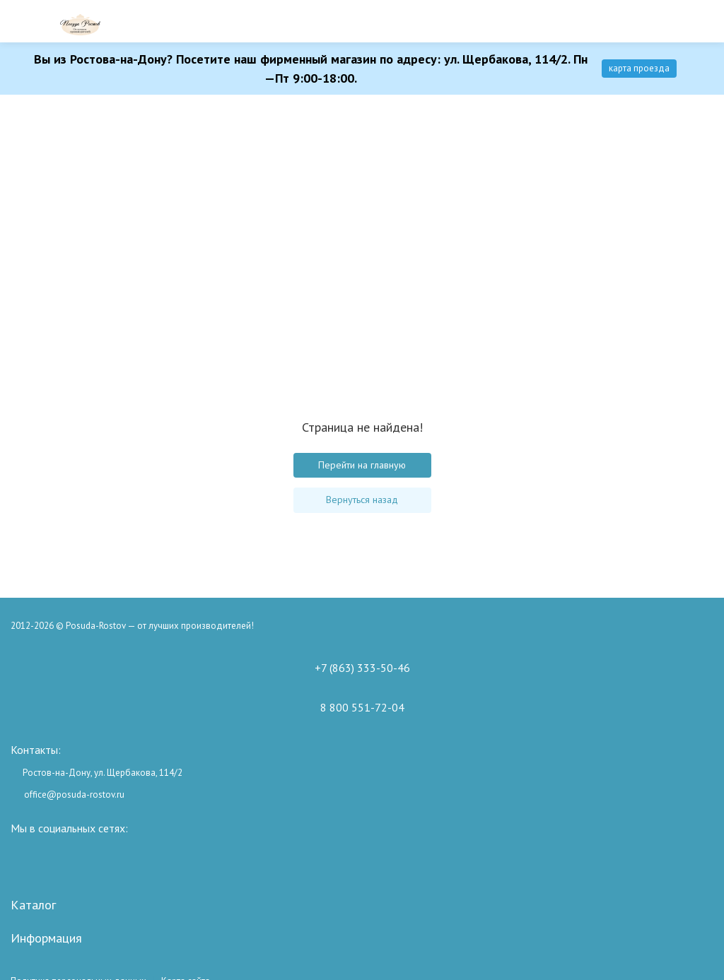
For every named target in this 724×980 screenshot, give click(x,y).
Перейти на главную (362, 465)
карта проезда (639, 68)
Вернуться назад (362, 499)
